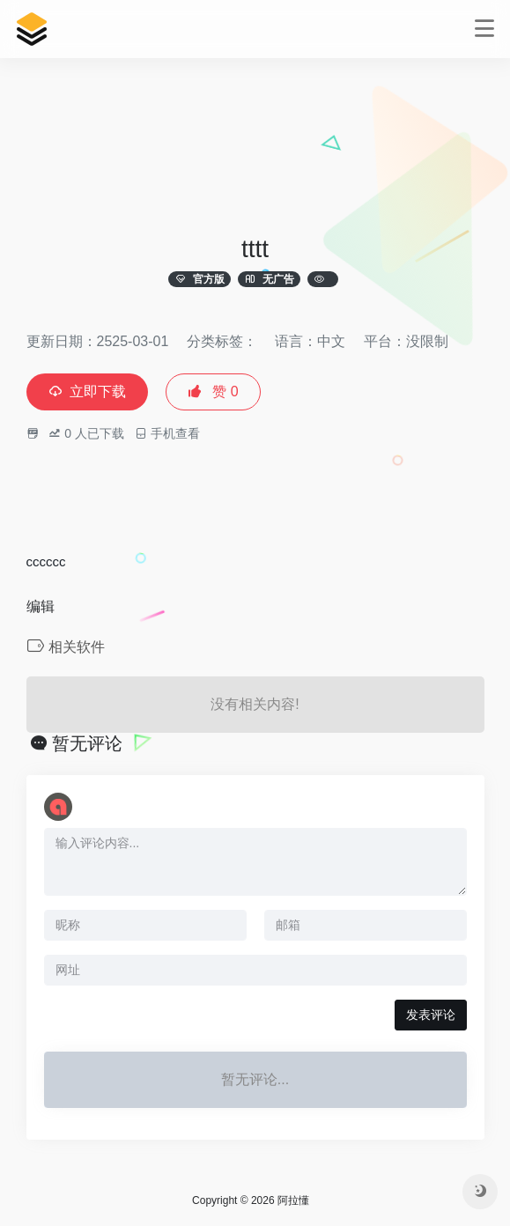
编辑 (40, 606)
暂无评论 (87, 743)
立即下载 (87, 391)
